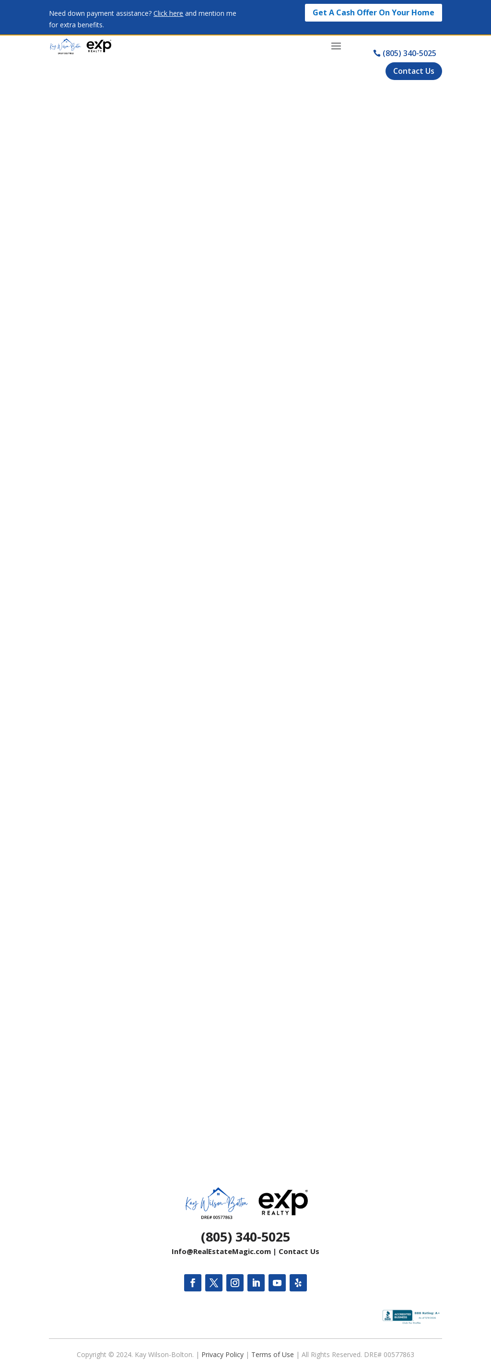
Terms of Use (272, 1354)
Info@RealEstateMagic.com (221, 1251)
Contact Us (299, 1251)
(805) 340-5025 (245, 1236)
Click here (168, 13)
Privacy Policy (222, 1354)
